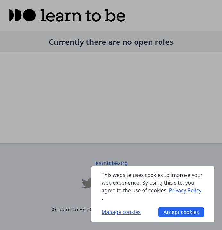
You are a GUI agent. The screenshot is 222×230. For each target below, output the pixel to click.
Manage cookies (121, 212)
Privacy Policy (185, 190)
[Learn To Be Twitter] (88, 183)
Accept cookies (181, 212)
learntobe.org (111, 162)
